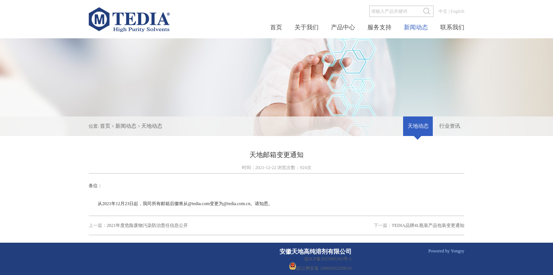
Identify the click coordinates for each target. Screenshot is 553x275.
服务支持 (379, 27)
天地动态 (151, 126)
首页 (276, 27)
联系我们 (452, 27)
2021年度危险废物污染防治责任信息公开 (138, 225)
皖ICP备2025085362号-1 (328, 258)
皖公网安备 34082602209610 (319, 266)
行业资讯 (449, 126)
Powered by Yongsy (446, 251)
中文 (442, 11)
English (457, 11)
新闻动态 (416, 27)
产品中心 (343, 27)
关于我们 (307, 27)
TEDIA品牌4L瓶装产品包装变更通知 (419, 225)
